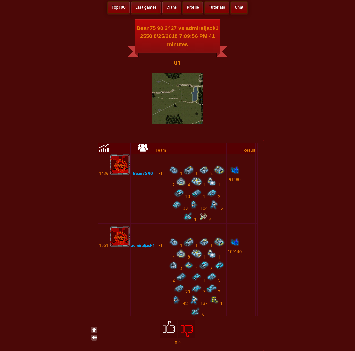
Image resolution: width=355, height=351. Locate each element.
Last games (146, 7)
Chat (239, 7)
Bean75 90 (143, 173)
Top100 (119, 7)
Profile (193, 7)
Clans (171, 7)
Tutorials (217, 7)
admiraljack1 (143, 245)
